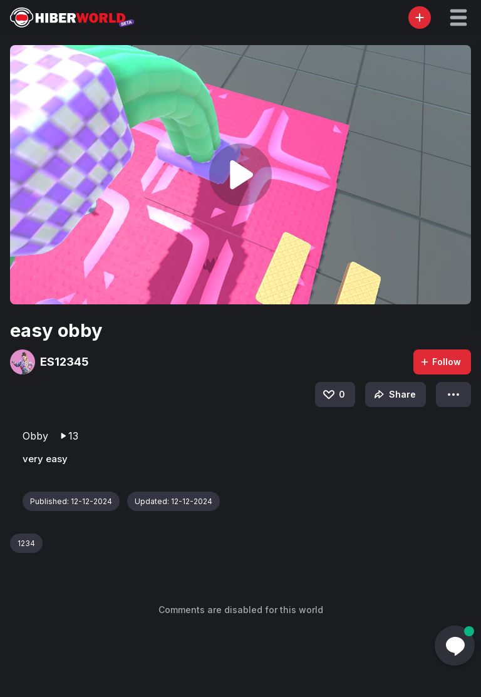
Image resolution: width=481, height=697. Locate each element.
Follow (440, 361)
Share (393, 394)
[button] (458, 17)
